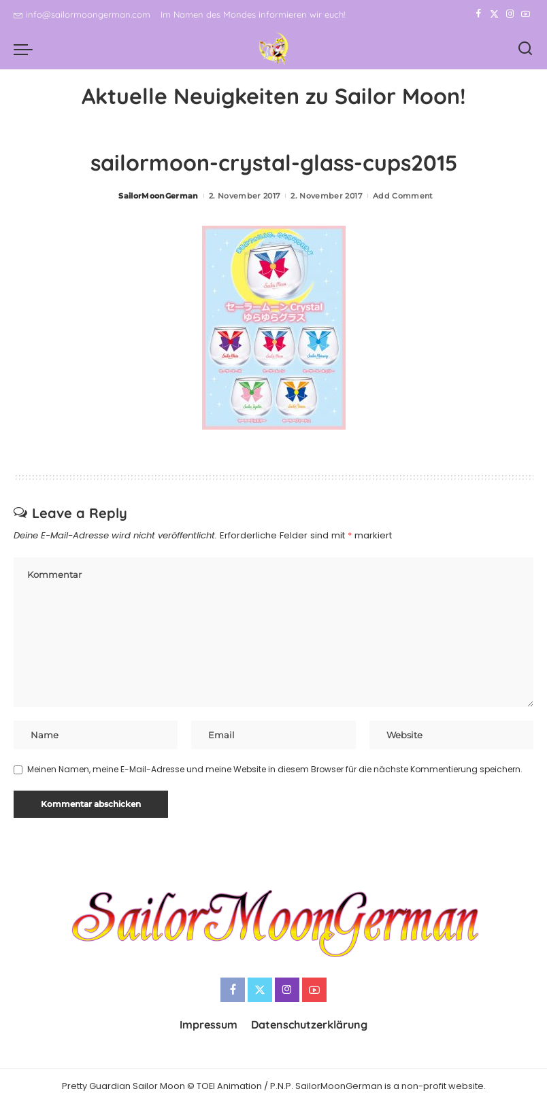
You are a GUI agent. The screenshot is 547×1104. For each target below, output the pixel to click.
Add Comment (403, 196)
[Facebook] (478, 14)
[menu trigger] (26, 49)
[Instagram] (510, 14)
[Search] (525, 49)
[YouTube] (525, 14)
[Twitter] (494, 14)
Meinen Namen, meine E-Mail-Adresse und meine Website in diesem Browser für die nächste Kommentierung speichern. (275, 769)
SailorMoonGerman (158, 196)
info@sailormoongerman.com (82, 14)
